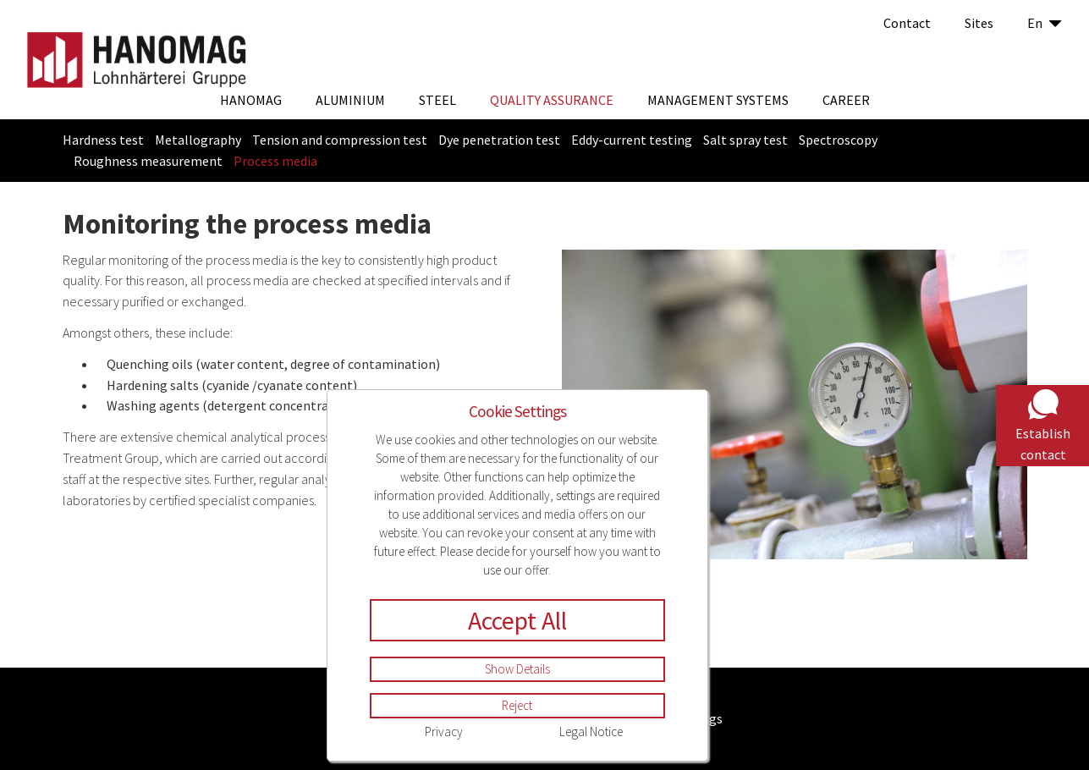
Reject (517, 705)
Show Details (517, 669)
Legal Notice (591, 731)
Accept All (517, 620)
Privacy (444, 731)
